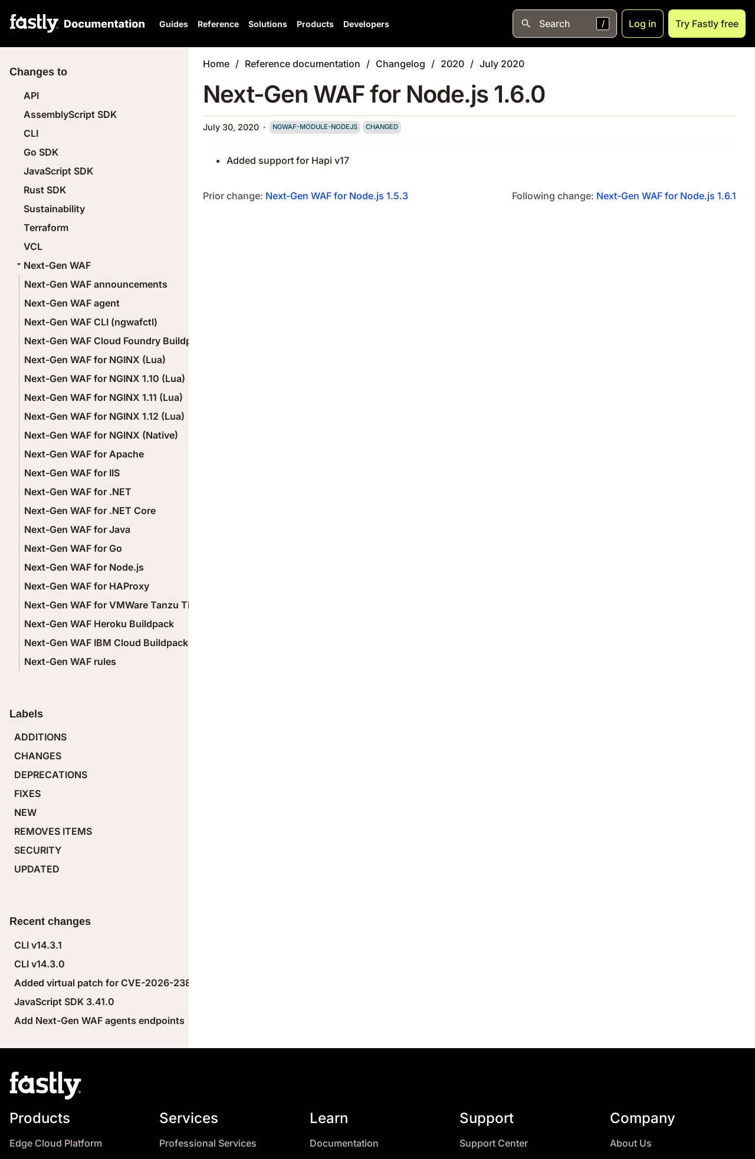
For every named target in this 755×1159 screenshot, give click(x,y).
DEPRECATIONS (50, 775)
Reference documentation (302, 64)
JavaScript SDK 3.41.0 (64, 1001)
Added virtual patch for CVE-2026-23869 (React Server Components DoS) (183, 983)
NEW (25, 812)
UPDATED (37, 869)
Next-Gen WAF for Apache (84, 454)
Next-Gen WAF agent (72, 303)
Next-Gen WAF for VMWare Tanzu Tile (111, 605)
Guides (173, 24)
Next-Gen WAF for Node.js (84, 567)
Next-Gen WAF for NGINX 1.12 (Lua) (104, 416)
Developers (366, 24)
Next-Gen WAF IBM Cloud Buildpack (106, 642)
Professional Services (208, 1143)
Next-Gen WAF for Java (77, 529)
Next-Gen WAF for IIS (72, 473)
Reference (218, 24)
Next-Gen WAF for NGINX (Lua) (95, 360)
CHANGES (37, 756)
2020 (452, 64)
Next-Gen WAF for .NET (78, 492)
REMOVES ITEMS (53, 831)
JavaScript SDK (58, 171)
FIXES (27, 793)
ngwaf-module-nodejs (315, 127)
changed (382, 127)
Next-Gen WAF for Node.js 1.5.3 (336, 196)
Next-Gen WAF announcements (96, 284)
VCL (33, 246)
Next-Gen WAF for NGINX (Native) (101, 435)
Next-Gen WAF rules (70, 661)
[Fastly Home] (34, 23)
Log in (642, 23)
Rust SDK (45, 190)
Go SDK (41, 152)
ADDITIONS (40, 737)
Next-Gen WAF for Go (73, 548)
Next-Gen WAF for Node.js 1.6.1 (666, 196)
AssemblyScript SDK (70, 114)
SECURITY (37, 850)
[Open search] (565, 23)
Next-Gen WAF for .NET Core (90, 510)
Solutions (267, 24)
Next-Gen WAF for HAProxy (86, 586)
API (31, 95)
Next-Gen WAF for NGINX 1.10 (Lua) (104, 378)
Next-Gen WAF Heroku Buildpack (99, 624)
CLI (31, 133)
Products (315, 24)
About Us (631, 1143)
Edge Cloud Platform (55, 1143)
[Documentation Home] (102, 23)
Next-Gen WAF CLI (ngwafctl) (90, 322)
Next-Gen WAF (52, 265)
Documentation (344, 1143)
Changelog (400, 64)
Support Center (493, 1143)
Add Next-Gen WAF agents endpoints (99, 1020)
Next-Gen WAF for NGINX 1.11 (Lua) (103, 397)
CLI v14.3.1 (38, 945)
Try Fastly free (706, 23)
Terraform (46, 227)
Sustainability (54, 209)
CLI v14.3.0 (39, 964)
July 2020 (502, 64)
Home (216, 64)
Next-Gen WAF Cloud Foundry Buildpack (116, 341)
